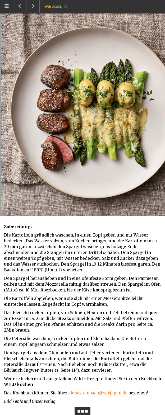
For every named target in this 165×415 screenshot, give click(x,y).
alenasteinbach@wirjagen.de (97, 392)
